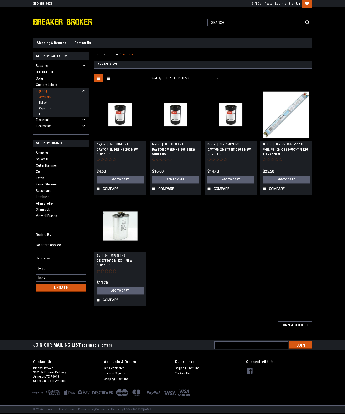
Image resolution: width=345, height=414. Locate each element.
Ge (38, 172)
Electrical (42, 120)
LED (41, 113)
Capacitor (45, 108)
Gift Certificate (262, 3)
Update (61, 287)
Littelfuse (42, 197)
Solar (39, 78)
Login (279, 3)
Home (98, 54)
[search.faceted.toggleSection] (44, 258)
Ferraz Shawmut (47, 184)
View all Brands (46, 216)
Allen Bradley (45, 203)
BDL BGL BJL (45, 72)
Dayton (101, 144)
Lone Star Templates (137, 409)
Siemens (42, 153)
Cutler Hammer (46, 165)
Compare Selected (294, 325)
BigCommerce (100, 409)
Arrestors (45, 97)
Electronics (43, 126)
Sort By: (156, 78)
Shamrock (43, 209)
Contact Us (82, 43)
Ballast (43, 102)
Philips (267, 144)
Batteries (42, 66)
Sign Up (294, 3)
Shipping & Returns (51, 43)
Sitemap (70, 409)
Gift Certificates (114, 368)
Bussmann (43, 191)
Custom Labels (46, 85)
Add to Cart (120, 179)
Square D (42, 159)
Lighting (41, 91)
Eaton (40, 178)
